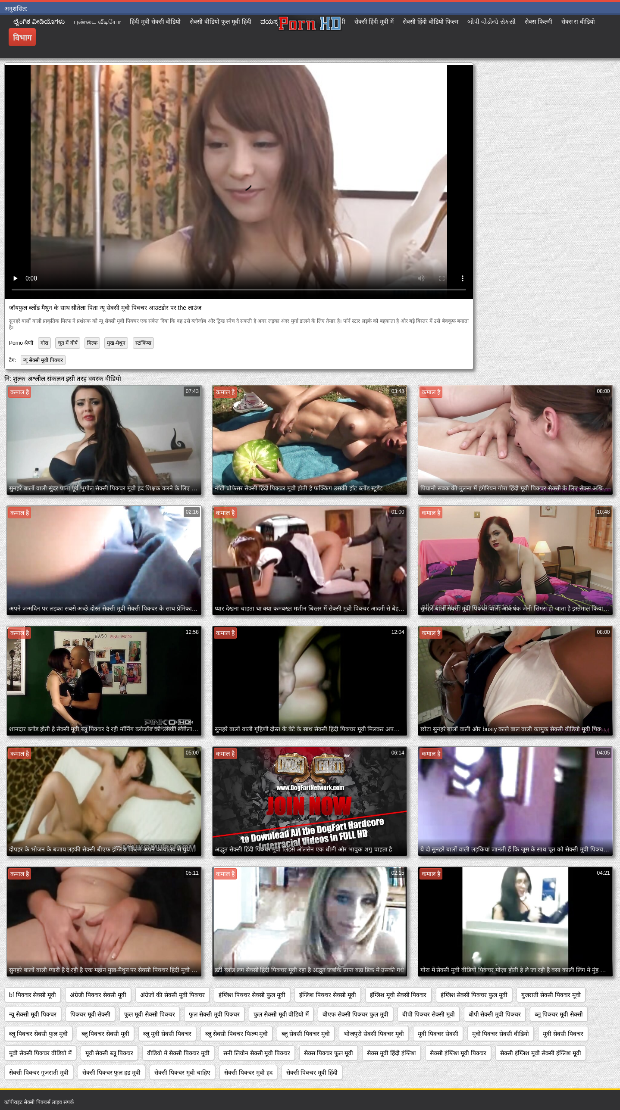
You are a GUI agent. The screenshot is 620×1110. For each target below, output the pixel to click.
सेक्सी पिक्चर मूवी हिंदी (312, 1072)
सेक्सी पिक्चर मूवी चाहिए (182, 1072)
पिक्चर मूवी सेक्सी (90, 1014)
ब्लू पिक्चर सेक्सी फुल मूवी (38, 1033)
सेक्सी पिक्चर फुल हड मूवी (111, 1072)
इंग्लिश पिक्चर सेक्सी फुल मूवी (252, 995)
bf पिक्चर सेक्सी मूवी (32, 995)
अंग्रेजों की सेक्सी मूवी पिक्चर (172, 995)
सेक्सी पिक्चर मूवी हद (248, 1072)
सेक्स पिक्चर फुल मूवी (328, 1053)
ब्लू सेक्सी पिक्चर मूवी (306, 1033)
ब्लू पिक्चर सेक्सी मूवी (105, 1033)
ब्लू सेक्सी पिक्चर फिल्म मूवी (236, 1033)
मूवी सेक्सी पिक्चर (563, 1033)
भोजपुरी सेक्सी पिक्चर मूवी (374, 1033)
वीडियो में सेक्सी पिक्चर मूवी (178, 1053)
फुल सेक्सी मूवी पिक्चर (214, 1014)
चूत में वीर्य (68, 343)
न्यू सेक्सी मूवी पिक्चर (43, 360)
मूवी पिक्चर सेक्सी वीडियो (500, 1033)
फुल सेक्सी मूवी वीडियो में (281, 1014)
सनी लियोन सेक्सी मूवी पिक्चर (257, 1053)
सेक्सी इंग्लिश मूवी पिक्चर (458, 1053)
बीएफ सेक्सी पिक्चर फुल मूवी (355, 1014)
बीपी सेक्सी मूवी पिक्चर (495, 1014)
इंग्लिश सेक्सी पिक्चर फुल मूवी (474, 995)
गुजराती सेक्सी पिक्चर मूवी (551, 995)
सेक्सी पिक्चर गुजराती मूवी (39, 1072)
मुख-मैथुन (116, 343)
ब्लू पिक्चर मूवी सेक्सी (559, 1014)
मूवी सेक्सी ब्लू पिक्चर (109, 1053)
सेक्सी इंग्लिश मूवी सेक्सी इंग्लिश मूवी (540, 1053)
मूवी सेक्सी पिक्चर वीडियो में (40, 1053)
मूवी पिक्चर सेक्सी (438, 1033)
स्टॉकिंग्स (143, 343)
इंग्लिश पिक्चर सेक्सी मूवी (327, 995)
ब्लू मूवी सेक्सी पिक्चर (167, 1033)
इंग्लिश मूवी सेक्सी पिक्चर (398, 995)
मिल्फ (92, 343)
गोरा (44, 343)
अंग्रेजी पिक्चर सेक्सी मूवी (98, 995)
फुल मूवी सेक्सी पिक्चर (149, 1014)
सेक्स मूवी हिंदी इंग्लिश (391, 1053)
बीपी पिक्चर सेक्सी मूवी (428, 1014)
